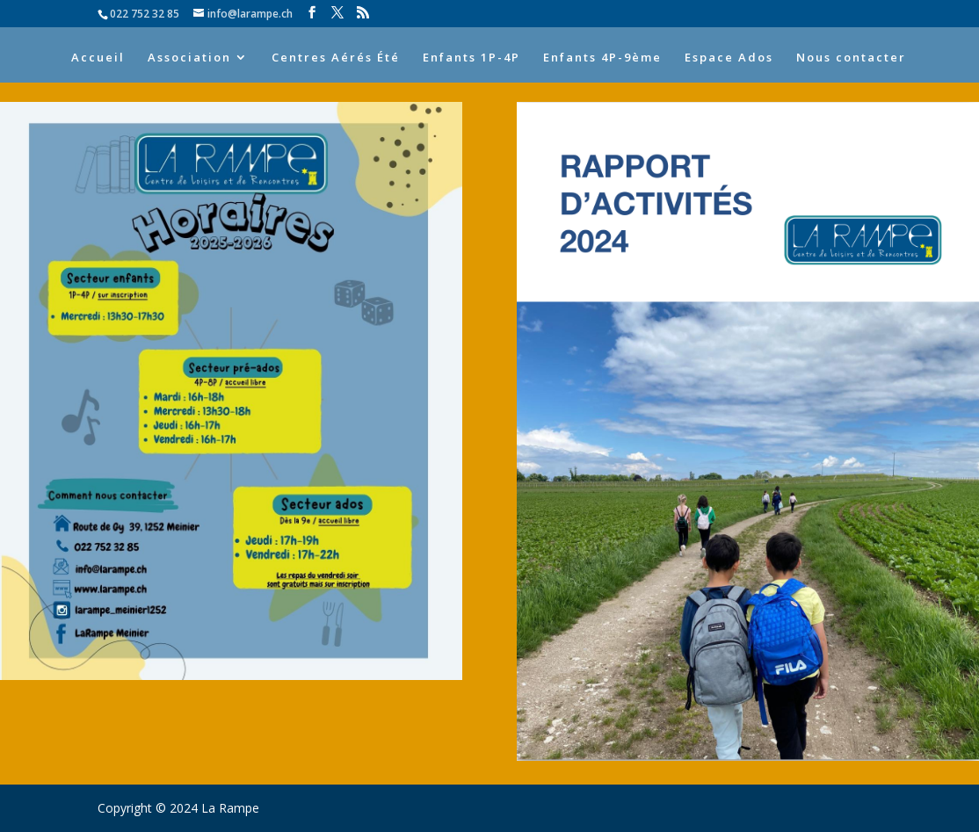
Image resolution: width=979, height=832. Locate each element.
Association (189, 58)
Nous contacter (851, 58)
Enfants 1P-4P (471, 58)
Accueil (98, 58)
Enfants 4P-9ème (602, 58)
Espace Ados (729, 58)
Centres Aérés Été (336, 58)
